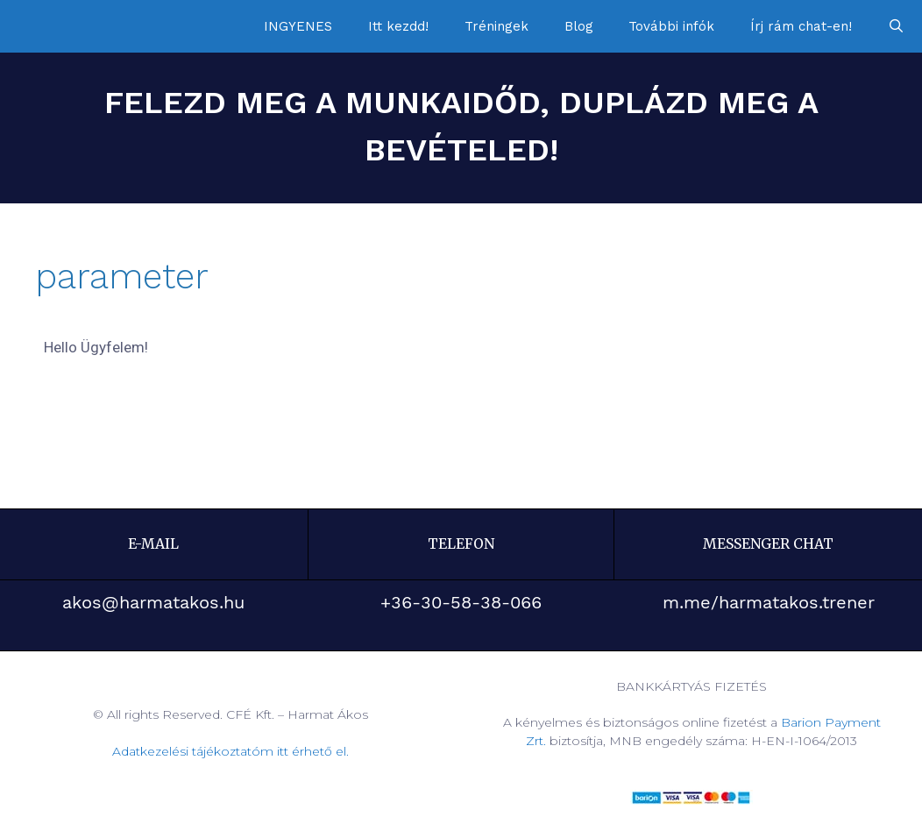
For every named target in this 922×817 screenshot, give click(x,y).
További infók (671, 26)
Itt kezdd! (398, 26)
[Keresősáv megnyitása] (896, 26)
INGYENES (298, 26)
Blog (578, 26)
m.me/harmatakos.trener (769, 602)
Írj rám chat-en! (801, 26)
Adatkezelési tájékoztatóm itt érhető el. (230, 751)
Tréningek (496, 26)
